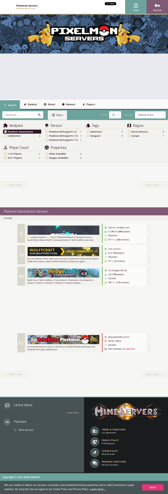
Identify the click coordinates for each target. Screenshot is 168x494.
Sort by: (129, 114)
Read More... (73, 412)
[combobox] (115, 114)
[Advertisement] (84, 76)
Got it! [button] (153, 487)
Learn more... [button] (97, 489)
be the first (129, 349)
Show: (104, 114)
